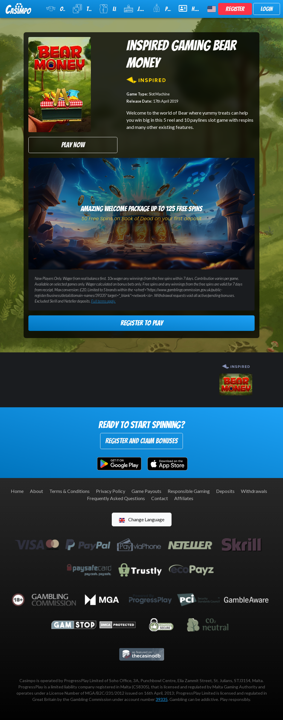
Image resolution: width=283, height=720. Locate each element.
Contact (159, 498)
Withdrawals (254, 491)
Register (235, 9)
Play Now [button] (73, 145)
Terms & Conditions (69, 491)
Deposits (225, 491)
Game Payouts (146, 491)
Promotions (162, 8)
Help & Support (189, 8)
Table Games (82, 8)
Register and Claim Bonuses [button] (141, 441)
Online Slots (55, 8)
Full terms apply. (103, 301)
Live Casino (107, 8)
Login (267, 9)
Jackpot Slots (134, 8)
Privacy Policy (110, 491)
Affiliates (183, 498)
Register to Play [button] (141, 323)
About (36, 491)
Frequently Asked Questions (116, 498)
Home (17, 491)
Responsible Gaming (189, 491)
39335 (162, 699)
